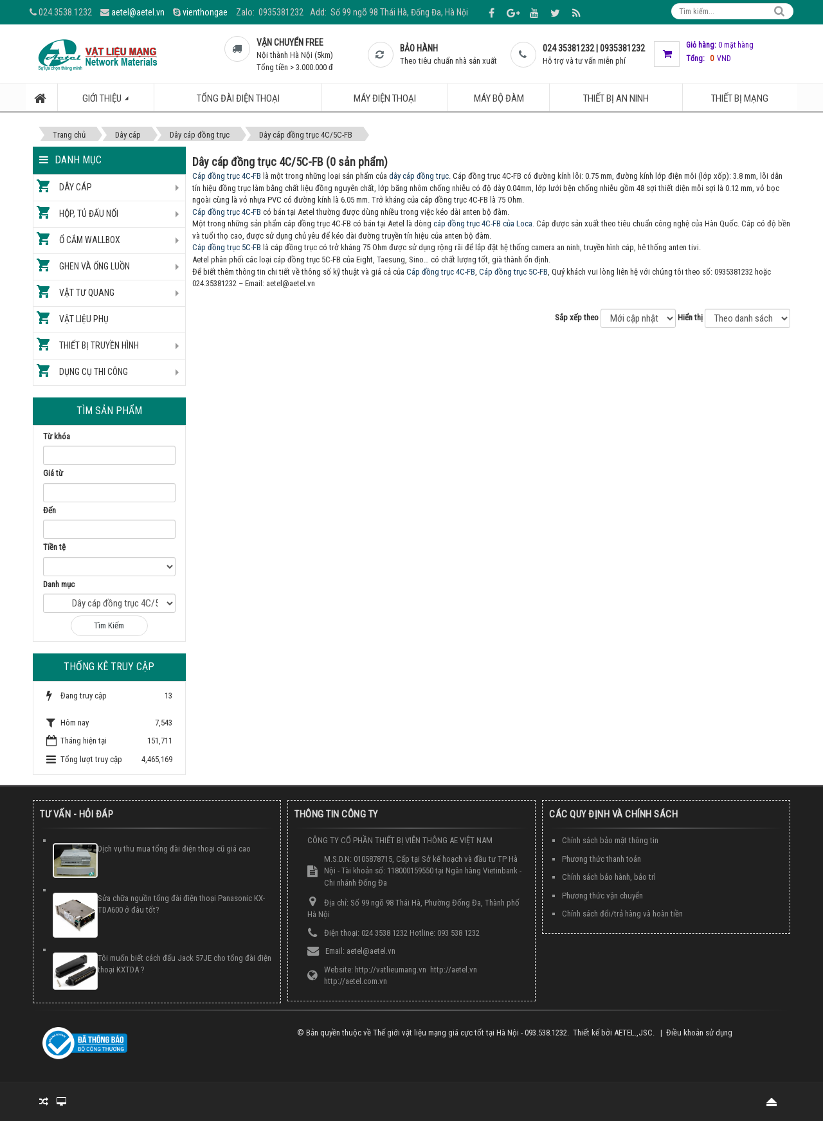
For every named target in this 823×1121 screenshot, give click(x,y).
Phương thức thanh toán (601, 859)
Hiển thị (690, 317)
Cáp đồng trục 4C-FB (226, 176)
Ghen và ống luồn (94, 266)
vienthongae (205, 12)
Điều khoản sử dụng (699, 1032)
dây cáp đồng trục (419, 176)
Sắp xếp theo (577, 317)
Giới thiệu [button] (112, 102)
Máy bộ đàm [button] (499, 98)
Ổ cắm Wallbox (89, 240)
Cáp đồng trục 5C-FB (226, 247)
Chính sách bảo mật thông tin (610, 840)
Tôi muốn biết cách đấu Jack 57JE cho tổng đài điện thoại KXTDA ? (184, 964)
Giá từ (53, 473)
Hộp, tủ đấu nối (88, 213)
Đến (49, 510)
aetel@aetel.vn (138, 12)
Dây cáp (75, 187)
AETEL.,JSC (633, 1032)
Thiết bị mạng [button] (739, 98)
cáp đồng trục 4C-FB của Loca (482, 223)
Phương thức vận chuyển (602, 895)
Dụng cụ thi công (93, 372)
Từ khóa (56, 436)
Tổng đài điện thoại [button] (238, 98)
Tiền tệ (54, 547)
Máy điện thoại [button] (385, 98)
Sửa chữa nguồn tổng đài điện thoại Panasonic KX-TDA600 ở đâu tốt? (181, 904)
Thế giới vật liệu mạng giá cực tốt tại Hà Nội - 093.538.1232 (470, 1032)
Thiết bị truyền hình (99, 345)
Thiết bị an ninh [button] (616, 98)
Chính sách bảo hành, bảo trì (609, 877)
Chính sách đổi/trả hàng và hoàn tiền (622, 913)
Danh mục (59, 584)
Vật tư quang (86, 292)
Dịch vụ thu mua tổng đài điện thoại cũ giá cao (174, 848)
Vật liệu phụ (84, 319)
